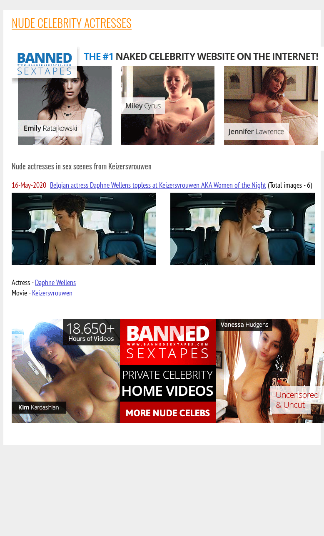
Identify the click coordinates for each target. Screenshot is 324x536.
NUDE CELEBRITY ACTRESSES (72, 22)
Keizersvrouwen (52, 293)
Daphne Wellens (55, 282)
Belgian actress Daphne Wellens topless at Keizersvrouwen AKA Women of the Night (158, 185)
